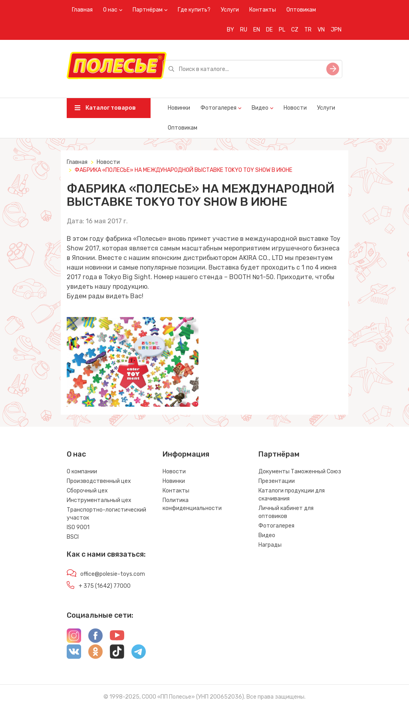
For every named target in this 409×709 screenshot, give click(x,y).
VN (321, 29)
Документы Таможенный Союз (299, 471)
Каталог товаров (105, 107)
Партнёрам (148, 9)
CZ (294, 29)
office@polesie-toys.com (112, 574)
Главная (82, 9)
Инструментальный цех (99, 500)
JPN (336, 29)
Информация (186, 454)
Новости (295, 107)
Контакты (262, 9)
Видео (260, 107)
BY (230, 29)
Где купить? (194, 9)
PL (282, 29)
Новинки (179, 107)
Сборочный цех (87, 490)
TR (308, 29)
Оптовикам (301, 9)
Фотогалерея (218, 107)
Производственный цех (99, 481)
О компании (82, 471)
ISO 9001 (78, 527)
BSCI (73, 537)
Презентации (276, 481)
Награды (270, 545)
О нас (110, 9)
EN (256, 29)
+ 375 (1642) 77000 (105, 586)
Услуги (230, 9)
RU (243, 29)
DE (269, 29)
